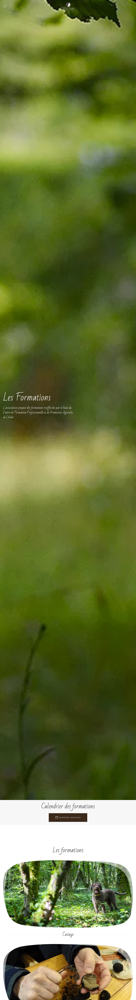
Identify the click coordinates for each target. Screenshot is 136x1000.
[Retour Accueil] (68, 6)
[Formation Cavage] (68, 899)
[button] (4, 6)
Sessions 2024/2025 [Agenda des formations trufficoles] (68, 817)
